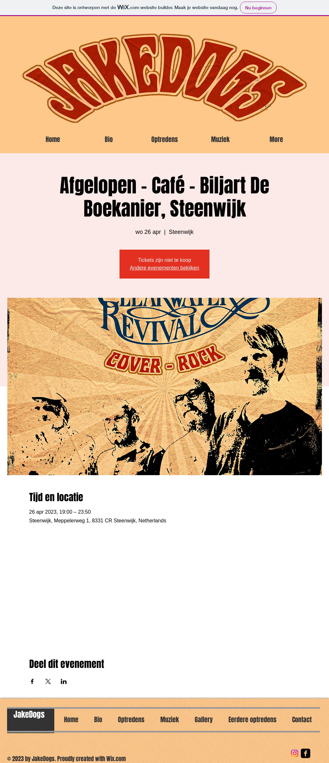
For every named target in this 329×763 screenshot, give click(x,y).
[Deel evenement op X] (48, 681)
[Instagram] (294, 753)
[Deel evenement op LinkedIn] (64, 681)
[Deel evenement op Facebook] (32, 681)
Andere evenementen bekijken (164, 268)
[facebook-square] (305, 753)
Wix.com (116, 759)
